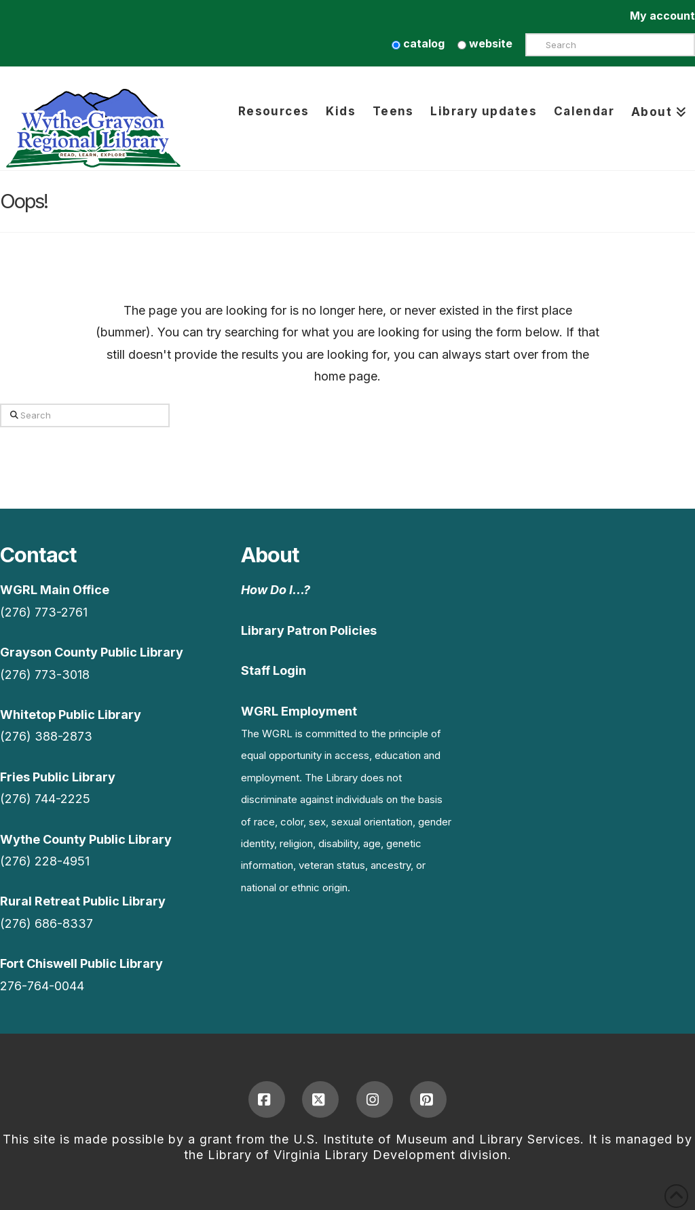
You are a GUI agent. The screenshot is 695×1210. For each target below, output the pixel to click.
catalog (418, 43)
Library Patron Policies (309, 630)
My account (662, 15)
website (484, 43)
